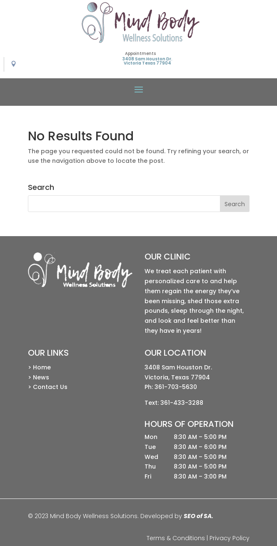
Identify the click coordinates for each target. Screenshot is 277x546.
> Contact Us (47, 387)
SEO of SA (198, 516)
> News (38, 377)
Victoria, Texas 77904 (177, 377)
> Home (39, 367)
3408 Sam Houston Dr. (178, 367)
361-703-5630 (176, 387)
